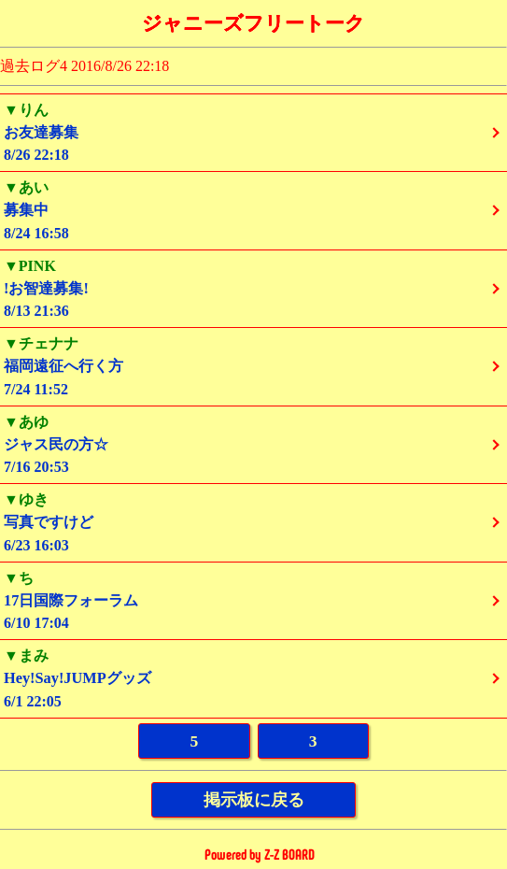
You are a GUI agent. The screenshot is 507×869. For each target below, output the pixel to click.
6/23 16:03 (253, 521)
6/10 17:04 (253, 600)
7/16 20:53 (253, 444)
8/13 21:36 (253, 288)
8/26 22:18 (253, 132)
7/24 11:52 (253, 365)
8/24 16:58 (253, 209)
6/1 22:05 (253, 678)
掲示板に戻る (254, 800)
